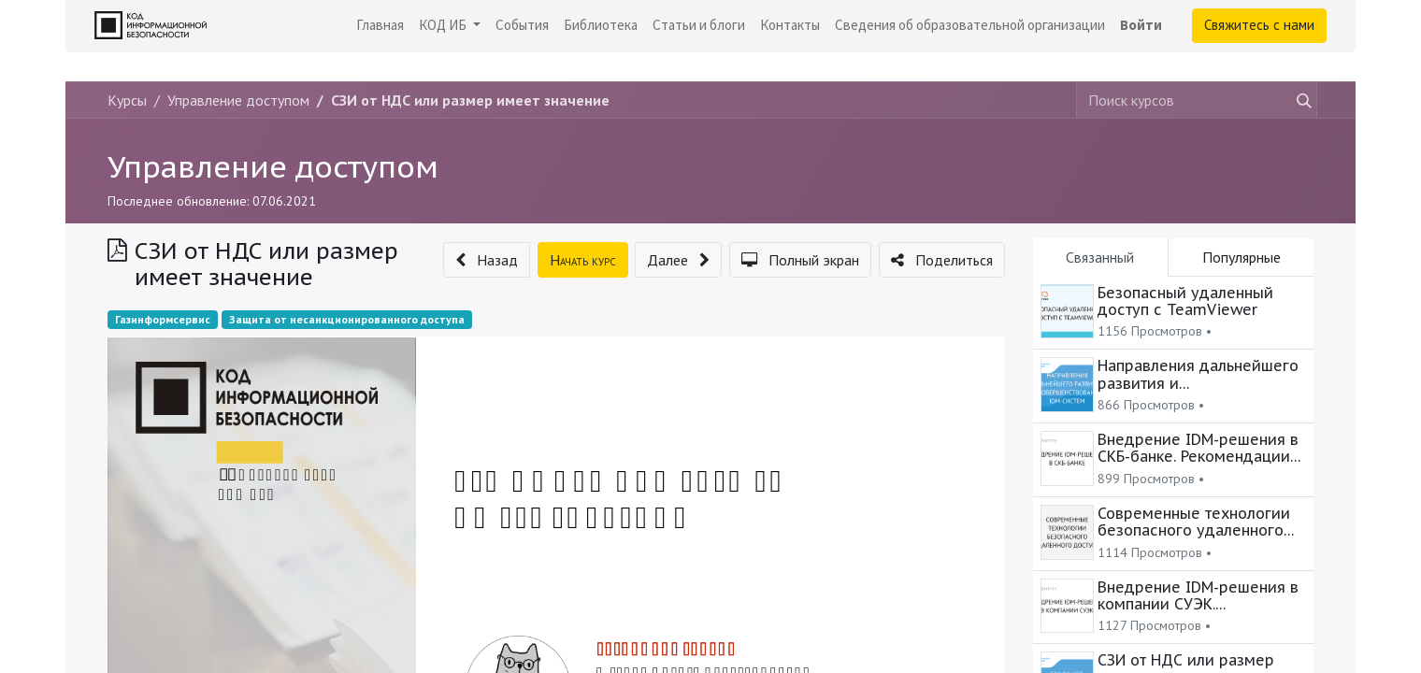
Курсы (127, 100)
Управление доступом (273, 166)
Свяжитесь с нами (1259, 25)
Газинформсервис (162, 319)
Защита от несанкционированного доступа (347, 319)
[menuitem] (380, 25)
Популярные (1241, 257)
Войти (1141, 25)
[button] (486, 260)
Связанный (1100, 257)
